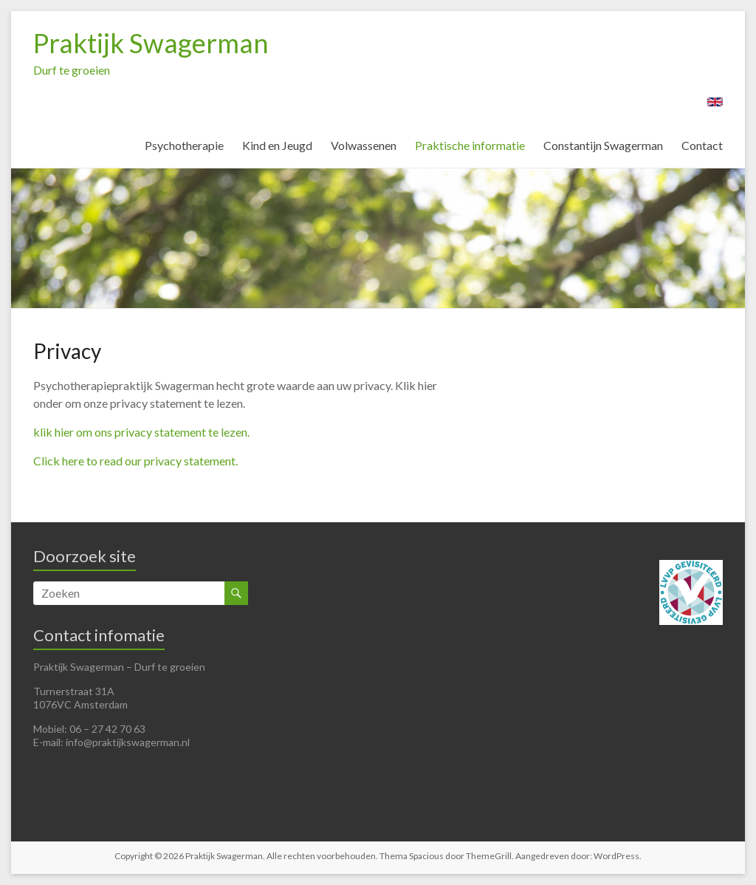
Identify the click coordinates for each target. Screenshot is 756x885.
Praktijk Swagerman (151, 43)
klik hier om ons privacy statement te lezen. (141, 432)
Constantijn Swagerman (603, 145)
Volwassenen (363, 145)
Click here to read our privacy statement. (135, 461)
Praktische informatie (470, 145)
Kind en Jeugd (277, 145)
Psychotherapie (184, 145)
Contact (702, 145)
